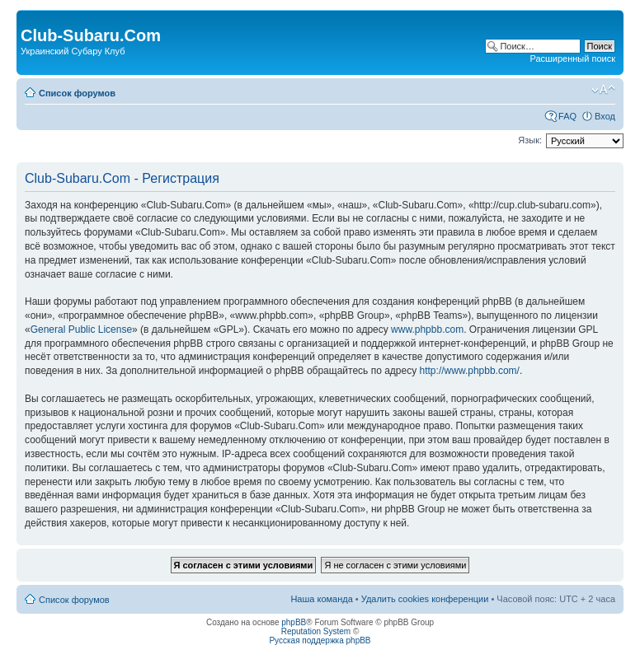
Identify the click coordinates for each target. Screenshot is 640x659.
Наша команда (321, 599)
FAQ (567, 116)
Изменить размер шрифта (603, 89)
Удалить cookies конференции (425, 599)
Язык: (530, 140)
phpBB (293, 622)
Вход (605, 116)
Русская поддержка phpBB (319, 640)
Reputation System (316, 631)
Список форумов (77, 93)
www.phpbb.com (427, 329)
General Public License (81, 329)
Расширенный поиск (572, 58)
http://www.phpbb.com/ (470, 370)
